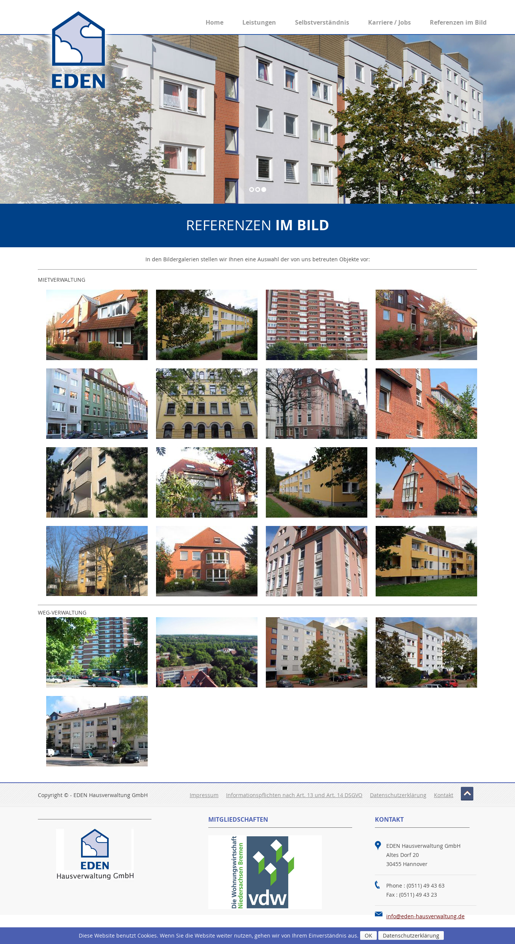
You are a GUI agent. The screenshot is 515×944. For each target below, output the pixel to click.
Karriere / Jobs (389, 22)
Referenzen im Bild (458, 22)
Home (214, 22)
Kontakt (443, 795)
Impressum (204, 795)
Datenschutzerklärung (398, 795)
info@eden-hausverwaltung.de (425, 916)
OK (368, 935)
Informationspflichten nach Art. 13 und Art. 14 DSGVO (294, 795)
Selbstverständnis (322, 22)
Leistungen (259, 22)
